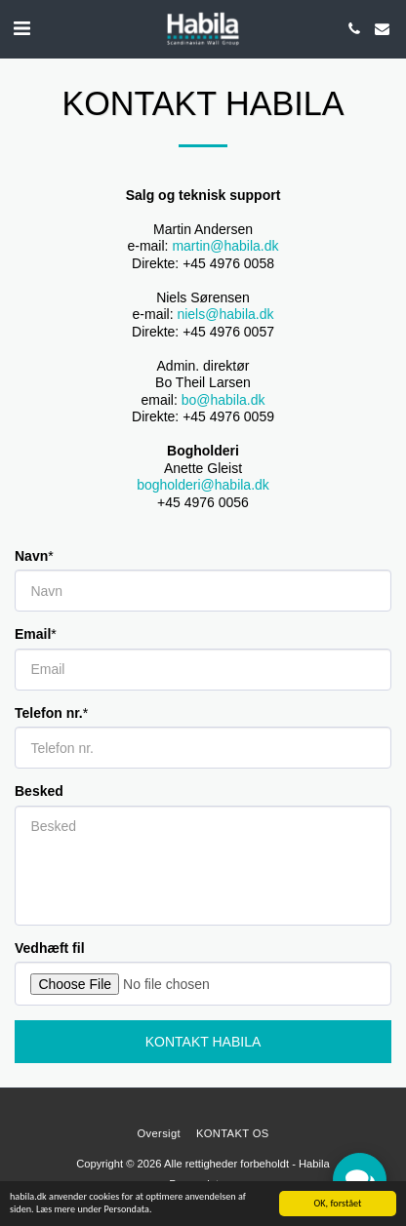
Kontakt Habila (203, 1041)
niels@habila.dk (225, 314)
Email (33, 634)
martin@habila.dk (225, 246)
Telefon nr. (49, 713)
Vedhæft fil (50, 948)
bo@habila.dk (223, 400)
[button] (21, 28)
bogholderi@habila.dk (203, 485)
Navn (31, 556)
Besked (39, 791)
